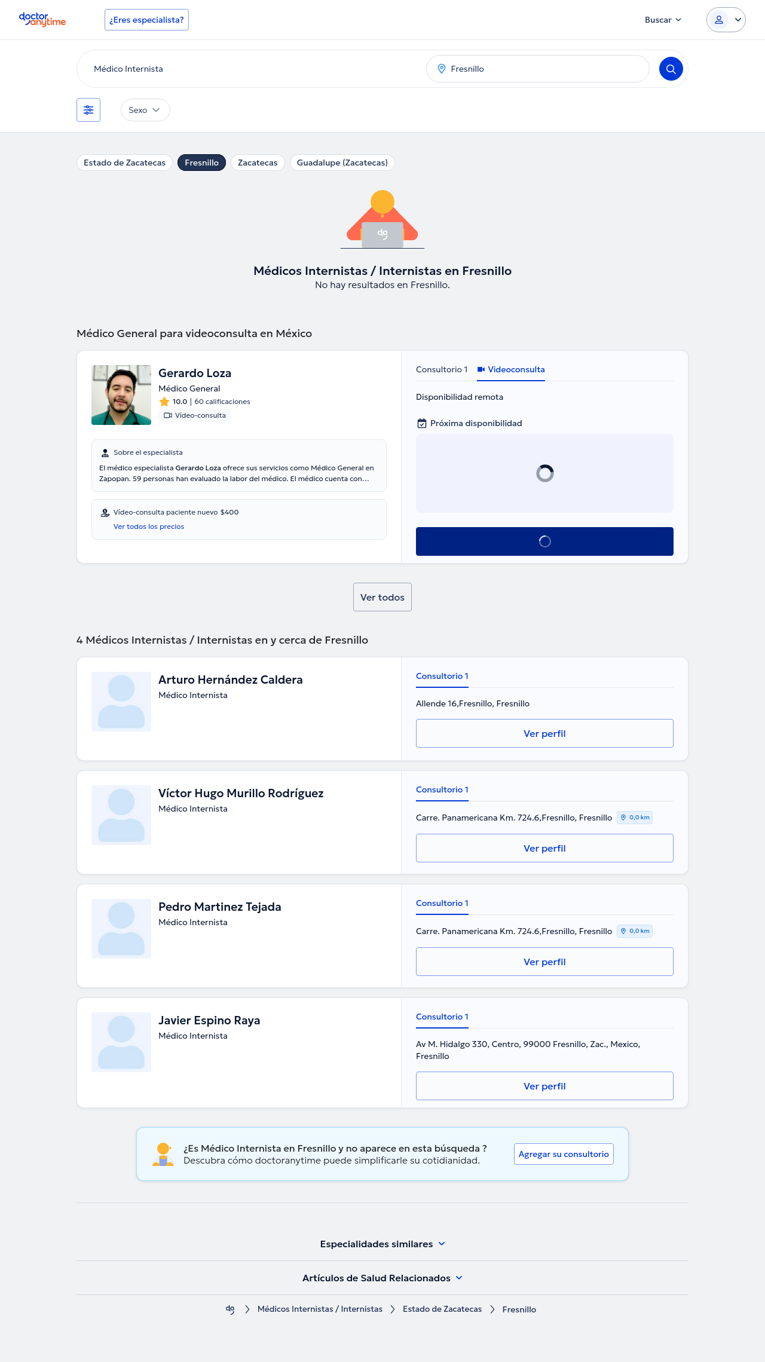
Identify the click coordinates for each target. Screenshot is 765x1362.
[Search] (671, 69)
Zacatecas (258, 162)
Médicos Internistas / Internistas (318, 1310)
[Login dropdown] (726, 19)
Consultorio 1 (441, 369)
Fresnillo (202, 162)
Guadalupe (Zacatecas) (342, 162)
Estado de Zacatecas (125, 162)
